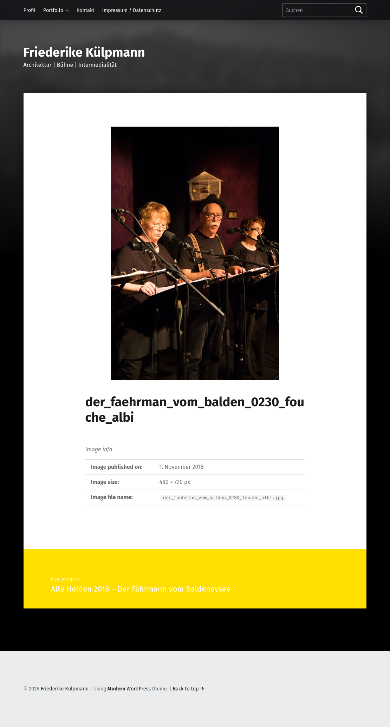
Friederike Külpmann (84, 52)
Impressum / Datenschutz (131, 10)
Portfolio (53, 10)
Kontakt (86, 10)
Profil (29, 10)
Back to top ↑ (188, 688)
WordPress (138, 688)
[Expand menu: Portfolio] (67, 10)
